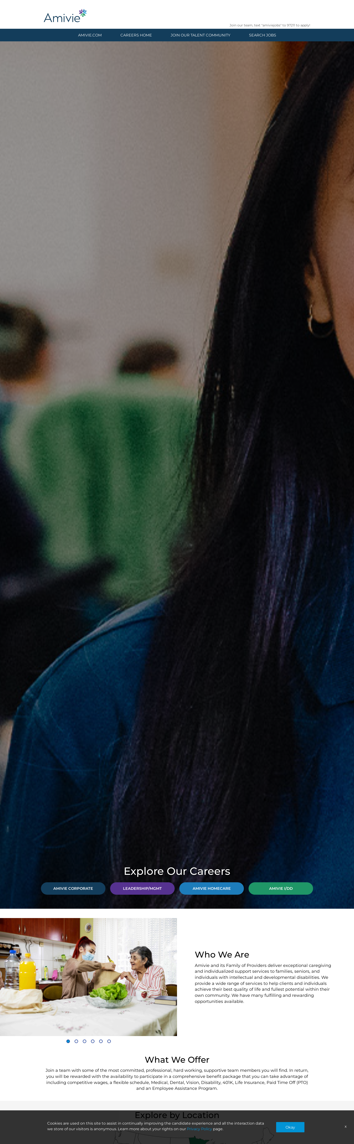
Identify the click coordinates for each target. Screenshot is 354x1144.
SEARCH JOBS (262, 34)
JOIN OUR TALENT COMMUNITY (200, 34)
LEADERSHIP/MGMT (142, 888)
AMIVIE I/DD (281, 888)
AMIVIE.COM (90, 34)
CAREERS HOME (136, 34)
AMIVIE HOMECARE (212, 888)
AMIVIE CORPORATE (73, 888)
